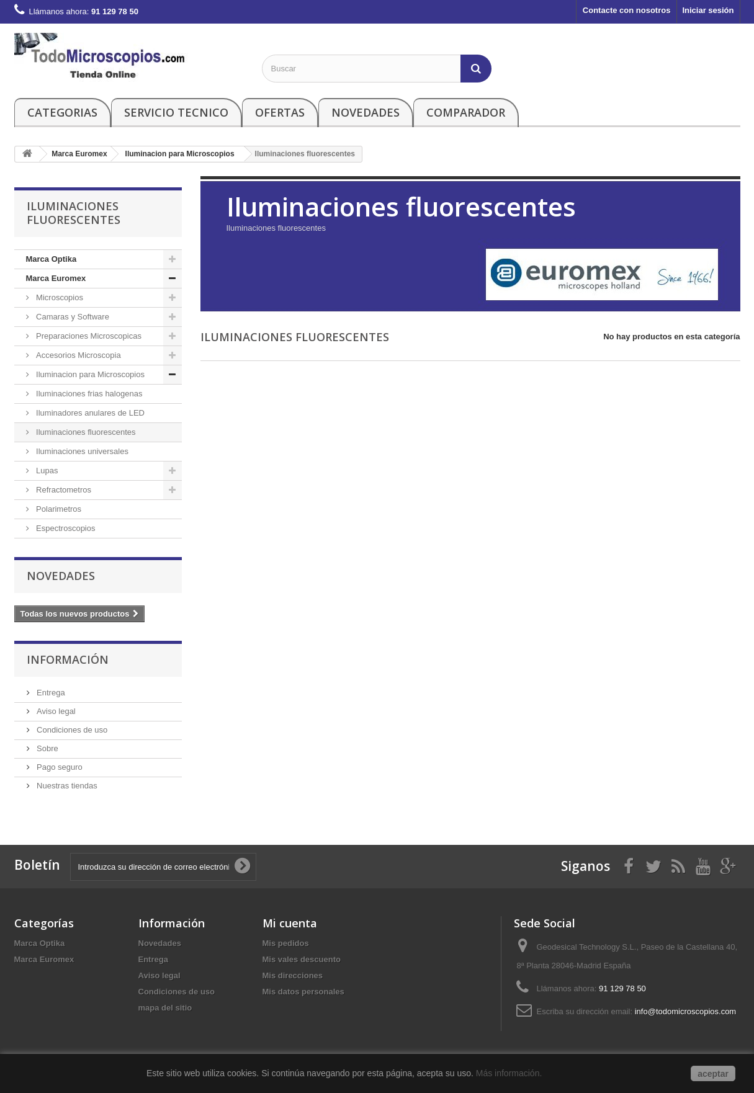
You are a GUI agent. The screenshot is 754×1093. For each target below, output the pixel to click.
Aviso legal (55, 711)
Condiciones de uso (71, 729)
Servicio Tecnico (176, 112)
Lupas (46, 470)
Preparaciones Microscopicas (87, 336)
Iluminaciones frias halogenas (88, 393)
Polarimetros (58, 509)
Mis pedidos (286, 943)
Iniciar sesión (708, 10)
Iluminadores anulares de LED (89, 412)
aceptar (713, 1074)
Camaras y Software (71, 316)
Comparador (465, 112)
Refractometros (62, 489)
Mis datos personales (303, 991)
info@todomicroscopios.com (685, 1011)
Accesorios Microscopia (77, 355)
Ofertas (280, 112)
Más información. (510, 1073)
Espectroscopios (65, 528)
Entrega (50, 692)
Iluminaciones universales (81, 451)
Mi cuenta (290, 923)
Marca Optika (51, 259)
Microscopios (58, 297)
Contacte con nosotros (627, 10)
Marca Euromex (56, 278)
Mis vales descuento (302, 959)
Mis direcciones (293, 975)
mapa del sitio (165, 1007)
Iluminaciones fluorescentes (85, 432)
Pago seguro (59, 767)
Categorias (62, 112)
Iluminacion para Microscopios (89, 374)
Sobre (46, 748)
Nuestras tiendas (66, 785)
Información (68, 659)
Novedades (365, 112)
